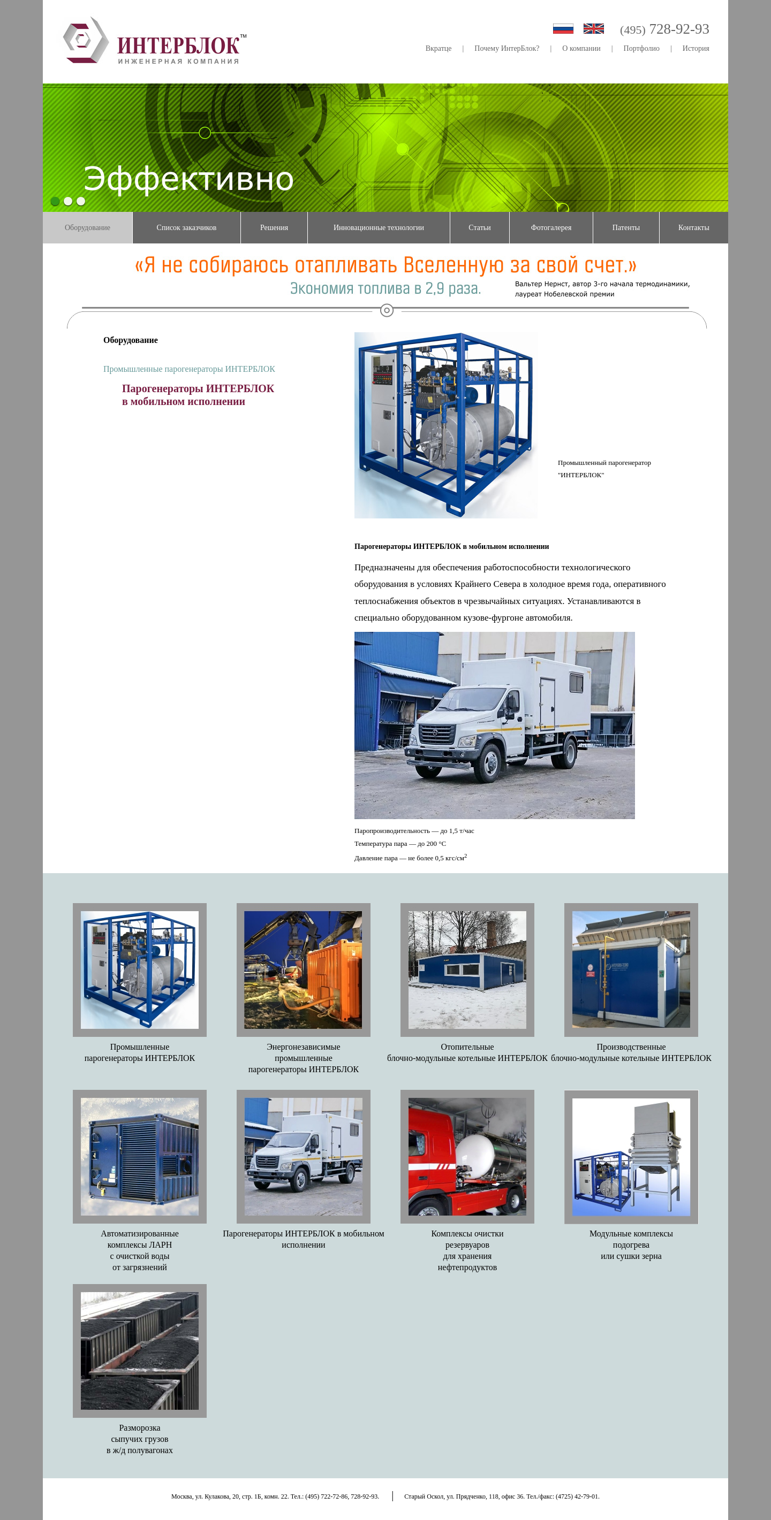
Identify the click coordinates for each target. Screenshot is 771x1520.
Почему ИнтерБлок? (506, 48)
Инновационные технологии (379, 228)
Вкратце (439, 48)
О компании (581, 48)
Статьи (479, 228)
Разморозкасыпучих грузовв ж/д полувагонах (140, 1439)
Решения (274, 228)
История (696, 48)
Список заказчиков (187, 228)
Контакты (693, 228)
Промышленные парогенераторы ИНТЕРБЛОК (189, 368)
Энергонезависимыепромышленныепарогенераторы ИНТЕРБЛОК (303, 1058)
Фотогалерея (551, 228)
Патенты (626, 228)
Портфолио (642, 48)
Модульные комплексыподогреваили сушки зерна (631, 1245)
